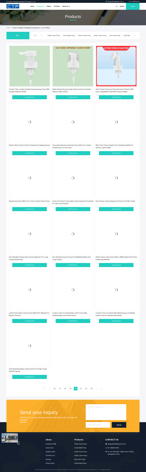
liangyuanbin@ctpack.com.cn (115, 1)
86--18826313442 (134, 1)
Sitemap (48, 459)
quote (133, 6)
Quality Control (50, 451)
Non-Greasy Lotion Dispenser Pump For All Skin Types (115, 201)
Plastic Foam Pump (54, 35)
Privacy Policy (50, 463)
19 (70, 388)
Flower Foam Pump (84, 35)
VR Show (57, 6)
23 (91, 388)
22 (86, 388)
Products (40, 6)
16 (54, 388)
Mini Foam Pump (115, 35)
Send (119, 425)
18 (65, 388)
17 (60, 388)
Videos (49, 6)
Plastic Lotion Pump (100, 35)
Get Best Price (29, 97)
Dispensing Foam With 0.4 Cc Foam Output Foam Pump (29, 201)
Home (32, 6)
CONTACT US (50, 455)
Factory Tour (50, 448)
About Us (66, 6)
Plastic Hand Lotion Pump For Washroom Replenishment (29, 145)
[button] (41, 35)
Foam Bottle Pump (69, 35)
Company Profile (51, 444)
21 (81, 388)
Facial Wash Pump (129, 35)
